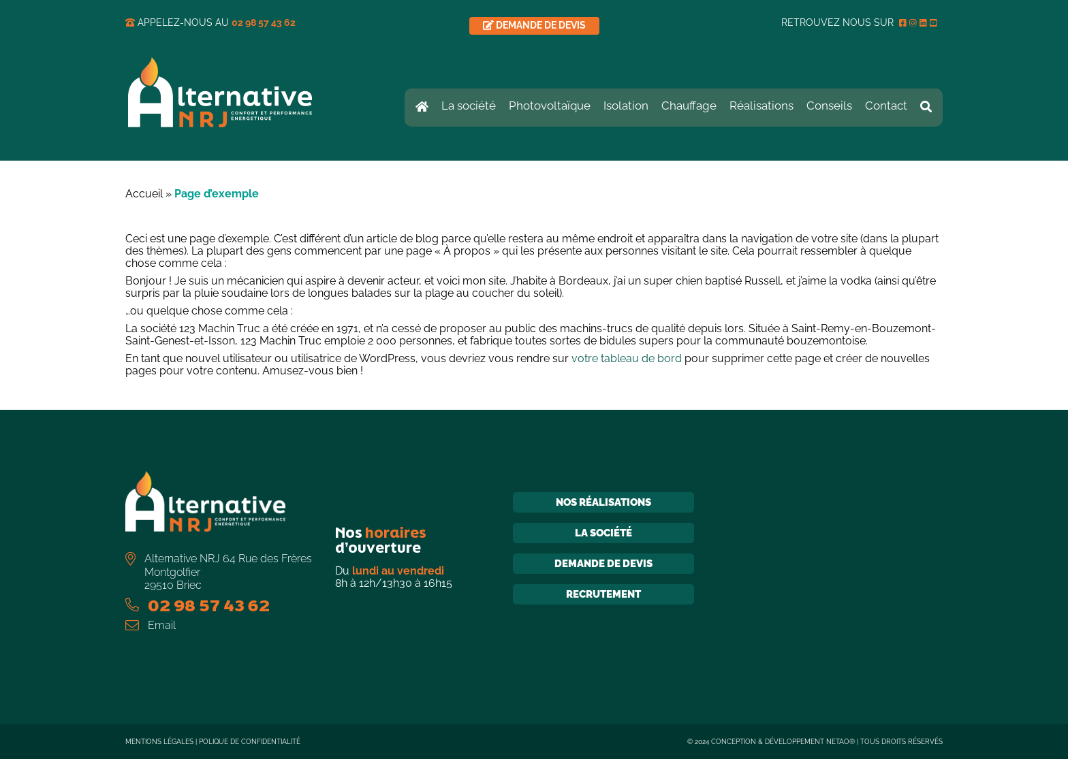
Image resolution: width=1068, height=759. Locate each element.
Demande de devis (603, 564)
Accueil (144, 193)
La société (603, 533)
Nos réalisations (603, 502)
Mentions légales (159, 741)
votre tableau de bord (626, 358)
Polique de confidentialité (249, 741)
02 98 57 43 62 (264, 22)
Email (162, 625)
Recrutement (603, 594)
